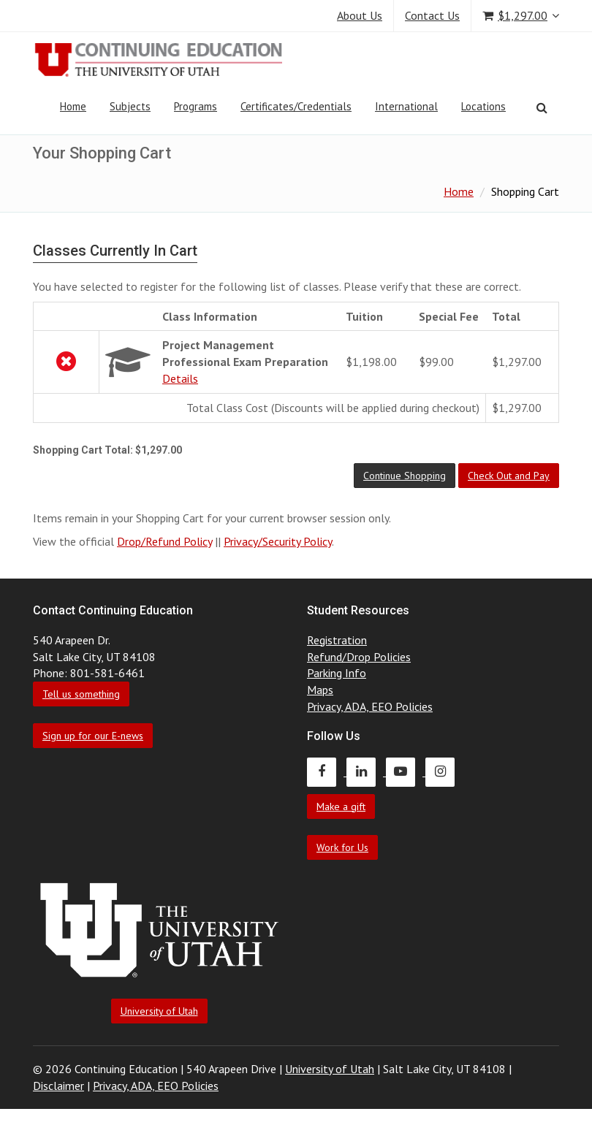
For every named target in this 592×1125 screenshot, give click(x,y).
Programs (195, 106)
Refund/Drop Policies (359, 656)
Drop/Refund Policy (164, 541)
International (406, 106)
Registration (337, 640)
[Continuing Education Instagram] (443, 771)
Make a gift (340, 806)
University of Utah (159, 1011)
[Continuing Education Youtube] (405, 771)
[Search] (542, 107)
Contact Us (432, 15)
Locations (483, 106)
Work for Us (342, 847)
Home (73, 106)
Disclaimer (58, 1085)
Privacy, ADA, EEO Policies (370, 706)
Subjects (130, 106)
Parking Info (336, 673)
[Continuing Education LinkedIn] (366, 771)
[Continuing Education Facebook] (326, 771)
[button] (404, 475)
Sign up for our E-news (92, 735)
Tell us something (81, 694)
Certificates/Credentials (296, 106)
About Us (359, 15)
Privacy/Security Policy (278, 541)
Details (180, 378)
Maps (320, 689)
